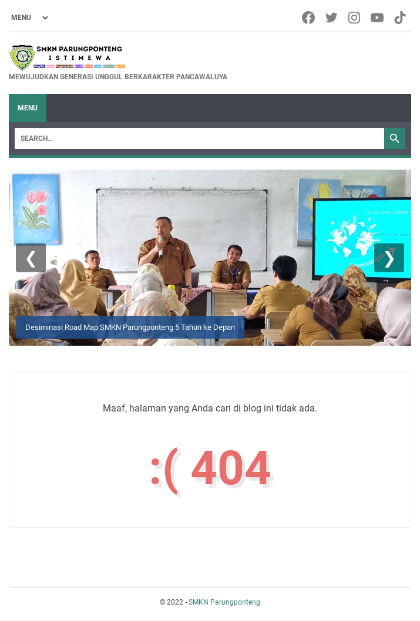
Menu (28, 108)
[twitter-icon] (332, 17)
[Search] (199, 138)
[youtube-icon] (378, 17)
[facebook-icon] (309, 17)
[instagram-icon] (355, 17)
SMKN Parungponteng (224, 602)
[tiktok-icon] (401, 17)
